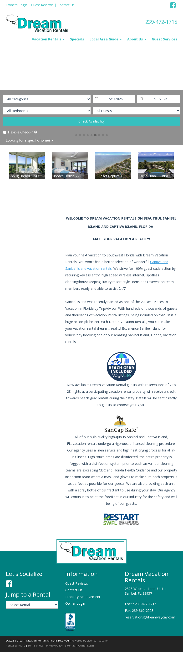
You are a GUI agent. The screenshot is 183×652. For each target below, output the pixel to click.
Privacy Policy (54, 645)
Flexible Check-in (18, 132)
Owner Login (75, 603)
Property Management (82, 596)
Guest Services (164, 39)
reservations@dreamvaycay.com (150, 617)
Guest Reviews (42, 5)
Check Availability (91, 121)
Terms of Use (36, 645)
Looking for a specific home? (30, 140)
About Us (136, 39)
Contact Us (66, 5)
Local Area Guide (106, 39)
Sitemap (70, 645)
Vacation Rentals (48, 39)
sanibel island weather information (31, 256)
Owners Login (16, 5)
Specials (77, 39)
